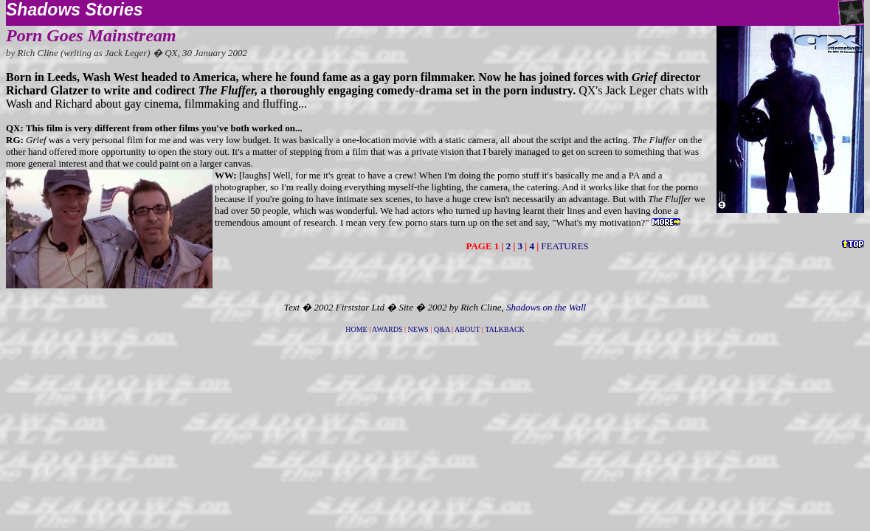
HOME (356, 329)
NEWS (418, 329)
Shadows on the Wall (546, 307)
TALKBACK (505, 329)
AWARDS (387, 329)
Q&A (442, 329)
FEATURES (564, 245)
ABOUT (467, 329)
